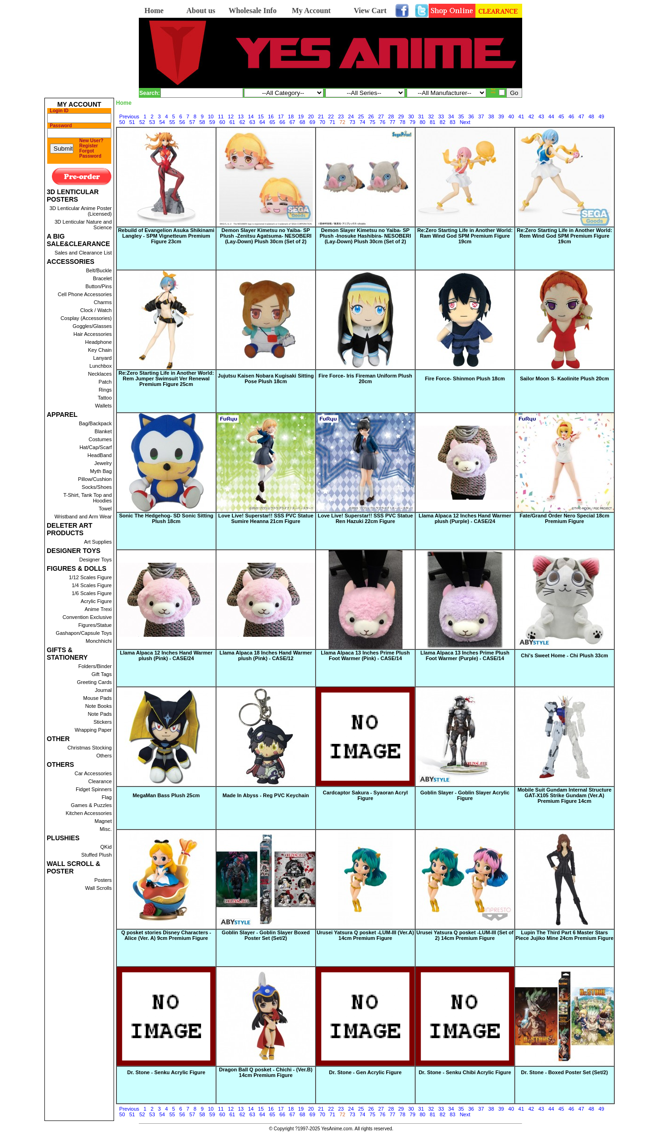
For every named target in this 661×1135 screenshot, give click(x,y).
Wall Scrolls (98, 888)
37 (481, 116)
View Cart (370, 11)
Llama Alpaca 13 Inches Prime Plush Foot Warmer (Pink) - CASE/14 (365, 655)
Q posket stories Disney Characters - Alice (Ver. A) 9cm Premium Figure (166, 935)
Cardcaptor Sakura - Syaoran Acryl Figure (365, 795)
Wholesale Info (253, 11)
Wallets (103, 405)
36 (471, 116)
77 (392, 122)
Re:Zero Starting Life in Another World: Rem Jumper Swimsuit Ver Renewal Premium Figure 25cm (166, 378)
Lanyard (102, 358)
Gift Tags (102, 674)
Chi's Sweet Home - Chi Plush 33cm (564, 655)
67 (292, 122)
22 (331, 116)
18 (291, 116)
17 (281, 116)
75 (372, 122)
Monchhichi (99, 641)
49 (601, 116)
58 (202, 122)
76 (382, 122)
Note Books (98, 706)
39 (501, 116)
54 (162, 122)
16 (270, 116)
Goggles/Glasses (92, 326)
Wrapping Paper (93, 730)
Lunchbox (100, 366)
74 (362, 122)
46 (571, 116)
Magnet (103, 821)
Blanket (103, 431)
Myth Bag (101, 471)
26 (371, 116)
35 (461, 116)
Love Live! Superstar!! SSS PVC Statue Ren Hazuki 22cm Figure (365, 518)
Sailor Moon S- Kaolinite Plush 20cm (564, 378)
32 (431, 116)
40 (511, 116)
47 (581, 116)
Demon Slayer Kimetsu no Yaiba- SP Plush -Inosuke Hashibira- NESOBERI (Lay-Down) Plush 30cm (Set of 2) (365, 235)
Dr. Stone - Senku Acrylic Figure (166, 1072)
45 (561, 116)
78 (402, 122)
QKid (106, 847)
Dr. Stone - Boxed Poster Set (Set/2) (564, 1072)
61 (232, 122)
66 (282, 122)
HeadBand (99, 455)
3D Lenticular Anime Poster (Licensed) (81, 211)
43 (541, 116)
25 (361, 116)
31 (421, 116)
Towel (105, 508)
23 (341, 116)
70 (322, 122)
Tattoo (105, 397)
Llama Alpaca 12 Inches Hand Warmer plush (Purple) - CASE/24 (465, 518)
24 (351, 116)
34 (451, 116)
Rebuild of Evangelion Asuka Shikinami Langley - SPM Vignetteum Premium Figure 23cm (166, 235)
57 (192, 122)
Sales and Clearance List (83, 252)
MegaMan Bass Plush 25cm (166, 795)
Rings (105, 390)
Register (88, 145)
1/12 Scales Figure (90, 577)
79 (412, 122)
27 (381, 116)
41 (521, 116)
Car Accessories (93, 773)
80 (422, 122)
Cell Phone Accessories (84, 294)
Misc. (106, 829)
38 (491, 116)
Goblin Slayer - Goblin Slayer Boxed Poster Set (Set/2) (265, 935)
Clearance (100, 781)
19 (301, 116)
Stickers (102, 722)
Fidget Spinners (94, 789)
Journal (103, 690)
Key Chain (100, 350)
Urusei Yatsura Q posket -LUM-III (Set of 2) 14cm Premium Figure (465, 935)
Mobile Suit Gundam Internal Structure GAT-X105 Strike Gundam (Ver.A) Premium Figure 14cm (564, 795)
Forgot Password (90, 153)
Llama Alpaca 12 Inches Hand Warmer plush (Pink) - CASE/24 (166, 655)
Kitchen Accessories (89, 813)
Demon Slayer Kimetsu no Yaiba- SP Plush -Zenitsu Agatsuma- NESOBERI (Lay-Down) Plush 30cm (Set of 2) (266, 235)
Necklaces (100, 374)
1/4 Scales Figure (92, 585)
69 (312, 122)
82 (442, 122)
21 (320, 116)
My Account (311, 11)
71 (332, 122)
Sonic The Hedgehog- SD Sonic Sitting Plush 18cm (166, 518)
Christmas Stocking (89, 747)
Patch (105, 382)
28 (391, 116)
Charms (102, 302)
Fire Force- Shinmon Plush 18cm (465, 378)
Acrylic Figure (96, 601)
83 (452, 122)
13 (241, 116)
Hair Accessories (92, 334)
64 (262, 122)
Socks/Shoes (97, 487)
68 (302, 122)
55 (172, 122)
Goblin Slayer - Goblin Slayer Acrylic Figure (465, 795)
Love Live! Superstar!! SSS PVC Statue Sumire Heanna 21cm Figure (266, 518)
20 (311, 116)
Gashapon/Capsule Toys (84, 633)
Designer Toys (95, 559)
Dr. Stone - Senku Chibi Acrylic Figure (465, 1072)
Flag (107, 797)
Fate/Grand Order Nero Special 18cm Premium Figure (565, 518)
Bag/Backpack (95, 423)
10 (211, 116)
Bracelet (102, 278)
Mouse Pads (97, 698)
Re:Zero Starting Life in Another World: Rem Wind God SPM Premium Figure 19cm (564, 235)
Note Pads (100, 714)
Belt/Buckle (99, 270)
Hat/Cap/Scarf (95, 447)
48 (591, 116)
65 (272, 122)
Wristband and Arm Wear (83, 516)
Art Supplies (98, 542)
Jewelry (103, 463)
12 (231, 116)
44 (551, 116)
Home (154, 11)
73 (352, 122)
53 (152, 122)
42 (531, 116)
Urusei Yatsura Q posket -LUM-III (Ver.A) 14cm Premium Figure (365, 935)
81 (432, 122)
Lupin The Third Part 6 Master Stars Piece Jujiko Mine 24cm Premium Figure (565, 935)
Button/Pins (99, 286)
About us (201, 11)
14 (250, 116)
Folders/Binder (95, 666)
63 (252, 122)
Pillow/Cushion (95, 479)
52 (142, 122)
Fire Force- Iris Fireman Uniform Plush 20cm (365, 378)
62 (242, 122)
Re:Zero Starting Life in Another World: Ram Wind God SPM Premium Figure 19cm (464, 235)
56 (182, 122)
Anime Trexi (98, 609)
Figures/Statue (95, 625)
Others (104, 755)
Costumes (100, 439)
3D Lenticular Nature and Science (83, 224)
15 (261, 116)
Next (465, 122)
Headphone (98, 342)
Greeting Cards (94, 682)
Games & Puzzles (91, 805)
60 (222, 122)
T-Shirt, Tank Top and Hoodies (87, 497)
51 (132, 122)
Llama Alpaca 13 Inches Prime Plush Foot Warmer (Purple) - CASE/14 (464, 655)
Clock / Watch (96, 310)
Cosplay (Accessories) (86, 318)
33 (441, 116)
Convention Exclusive (87, 617)
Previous (129, 116)
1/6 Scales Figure (92, 593)
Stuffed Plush (96, 855)
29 (401, 116)
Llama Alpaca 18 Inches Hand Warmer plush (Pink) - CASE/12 (266, 655)
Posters (103, 880)
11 (220, 116)
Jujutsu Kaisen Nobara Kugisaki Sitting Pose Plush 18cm (266, 378)
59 (212, 122)
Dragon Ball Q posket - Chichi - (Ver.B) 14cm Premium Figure (266, 1072)
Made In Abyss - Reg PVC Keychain (266, 795)
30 (411, 116)
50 (122, 122)
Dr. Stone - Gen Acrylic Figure (365, 1072)
